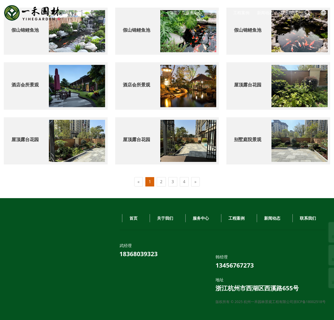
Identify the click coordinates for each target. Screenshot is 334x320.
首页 (174, 12)
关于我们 (217, 12)
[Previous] (138, 181)
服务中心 (194, 12)
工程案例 (241, 12)
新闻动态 (265, 12)
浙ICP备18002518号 (112, 301)
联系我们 (289, 12)
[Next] (195, 181)
